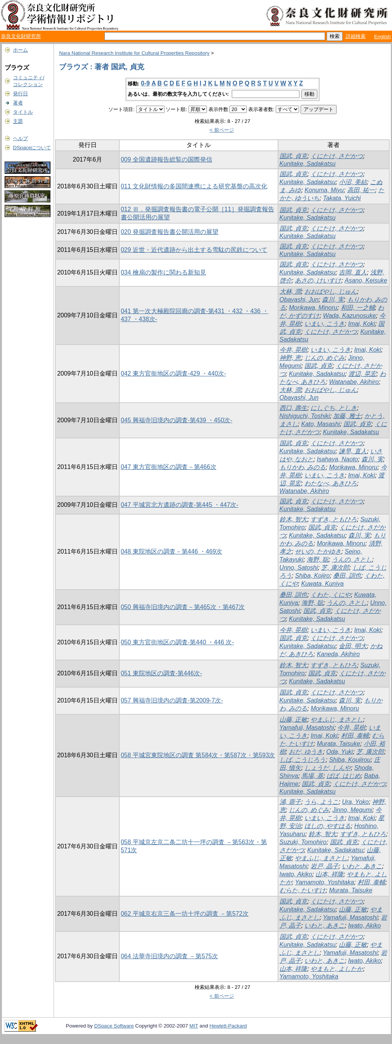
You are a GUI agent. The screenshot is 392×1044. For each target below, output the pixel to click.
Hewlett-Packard (228, 1026)
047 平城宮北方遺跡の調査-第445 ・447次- (180, 505)
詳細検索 (356, 36)
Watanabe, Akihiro (354, 382)
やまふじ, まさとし (337, 719)
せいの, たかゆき (318, 551)
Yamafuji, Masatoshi (307, 727)
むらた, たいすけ (303, 890)
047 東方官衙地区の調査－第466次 (168, 467)
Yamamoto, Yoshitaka (324, 882)
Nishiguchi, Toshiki (305, 416)
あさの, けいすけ (318, 280)
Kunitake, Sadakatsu (308, 163)
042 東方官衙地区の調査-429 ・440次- (173, 373)
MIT (193, 1026)
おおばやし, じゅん (330, 291)
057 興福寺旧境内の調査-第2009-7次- (172, 700)
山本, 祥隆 (329, 874)
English (382, 36)
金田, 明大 (353, 646)
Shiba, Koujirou (350, 759)
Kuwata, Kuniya (322, 583)
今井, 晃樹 (293, 349)
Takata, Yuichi (342, 198)
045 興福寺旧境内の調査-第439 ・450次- (177, 420)
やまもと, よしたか (337, 969)
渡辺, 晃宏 (362, 374)
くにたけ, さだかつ (337, 156)
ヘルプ (20, 138)
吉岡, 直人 (353, 272)
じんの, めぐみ (324, 358)
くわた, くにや (331, 594)
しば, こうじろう (303, 759)
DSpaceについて (32, 147)
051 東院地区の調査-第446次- (161, 673)
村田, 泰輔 (355, 735)
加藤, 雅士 (347, 416)
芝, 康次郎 (335, 567)
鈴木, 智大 (293, 519)
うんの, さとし (352, 559)
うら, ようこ (321, 802)
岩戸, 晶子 (324, 866)
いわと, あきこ (362, 866)
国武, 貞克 (293, 156)
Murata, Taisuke (338, 743)
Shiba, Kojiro (312, 575)
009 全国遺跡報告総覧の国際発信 (166, 159)
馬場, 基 (312, 776)
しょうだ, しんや (327, 768)
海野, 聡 (318, 559)
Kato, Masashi (320, 424)
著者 (18, 103)
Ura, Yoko (355, 802)
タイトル (23, 112)
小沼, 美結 (353, 182)
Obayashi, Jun (299, 299)
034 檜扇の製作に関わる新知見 (163, 272)
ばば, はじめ (344, 776)
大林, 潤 (290, 291)
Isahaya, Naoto (337, 459)
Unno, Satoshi (299, 567)
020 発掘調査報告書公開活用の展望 (169, 232)
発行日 (20, 93)
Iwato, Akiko (296, 874)
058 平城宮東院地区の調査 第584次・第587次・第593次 (198, 755)
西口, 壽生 (293, 408)
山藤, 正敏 (293, 719)
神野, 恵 (290, 358)
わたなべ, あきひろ (330, 483)
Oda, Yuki (339, 751)
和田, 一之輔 (358, 307)
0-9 (145, 83)
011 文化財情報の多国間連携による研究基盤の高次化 (194, 186)
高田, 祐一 (361, 190)
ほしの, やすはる (327, 826)
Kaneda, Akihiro (338, 654)
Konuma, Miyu (323, 190)
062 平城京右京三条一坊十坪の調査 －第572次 (185, 913)
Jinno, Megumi (352, 810)
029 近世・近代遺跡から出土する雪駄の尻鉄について (194, 250)
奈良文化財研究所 (21, 36)
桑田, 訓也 (347, 575)
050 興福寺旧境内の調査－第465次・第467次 (183, 607)
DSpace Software (114, 1026)
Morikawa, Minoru (313, 307)
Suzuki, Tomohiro (303, 842)
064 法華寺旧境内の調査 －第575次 (169, 956)
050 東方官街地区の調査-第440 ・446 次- (177, 642)
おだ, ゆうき (306, 751)
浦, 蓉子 (290, 802)
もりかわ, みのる (303, 467)
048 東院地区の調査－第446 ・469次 (171, 551)
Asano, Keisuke (366, 280)
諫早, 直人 (353, 451)
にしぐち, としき (334, 408)
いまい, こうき (324, 323)
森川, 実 (333, 299)
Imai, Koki (361, 323)
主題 (18, 121)
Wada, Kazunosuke (349, 315)
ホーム (20, 50)
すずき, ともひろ (334, 519)
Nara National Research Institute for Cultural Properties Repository (134, 53)
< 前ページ (222, 130)
